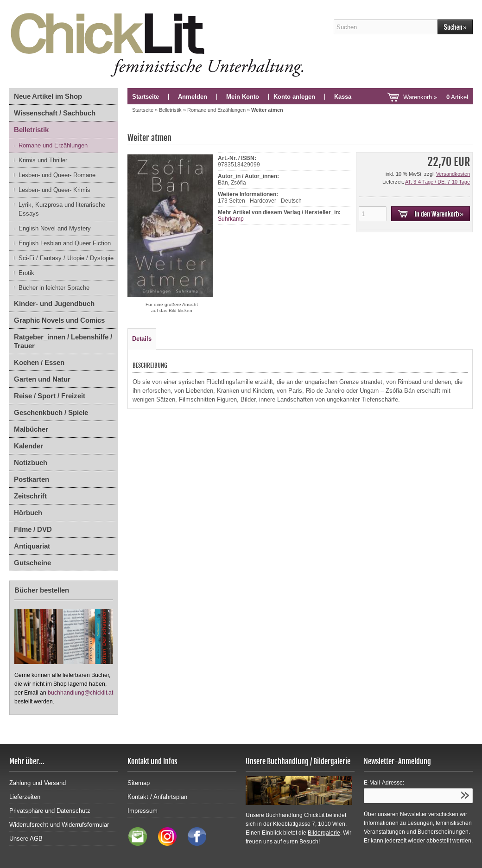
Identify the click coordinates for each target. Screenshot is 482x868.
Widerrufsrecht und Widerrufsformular (59, 824)
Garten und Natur (42, 379)
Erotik (26, 272)
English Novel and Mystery (55, 228)
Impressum (142, 810)
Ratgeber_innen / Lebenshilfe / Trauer (63, 341)
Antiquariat (32, 546)
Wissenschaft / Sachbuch (54, 113)
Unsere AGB (26, 838)
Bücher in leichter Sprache (54, 287)
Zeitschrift (30, 496)
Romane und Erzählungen (53, 145)
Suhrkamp (231, 219)
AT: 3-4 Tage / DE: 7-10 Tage (437, 182)
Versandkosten (453, 174)
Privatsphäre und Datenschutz (49, 810)
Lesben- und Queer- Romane (57, 175)
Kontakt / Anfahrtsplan (157, 796)
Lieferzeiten (24, 796)
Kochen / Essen (39, 362)
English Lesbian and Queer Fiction (65, 243)
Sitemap (138, 782)
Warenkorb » (435, 97)
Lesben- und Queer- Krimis (54, 189)
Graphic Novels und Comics (59, 320)
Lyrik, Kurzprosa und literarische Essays (62, 209)
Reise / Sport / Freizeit (49, 396)
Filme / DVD (33, 529)
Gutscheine (32, 563)
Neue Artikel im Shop (48, 96)
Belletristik (31, 130)
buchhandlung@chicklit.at (80, 692)
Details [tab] (142, 338)
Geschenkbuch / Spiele (51, 412)
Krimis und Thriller (43, 160)
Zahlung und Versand (37, 782)
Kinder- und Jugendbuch (54, 303)
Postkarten (31, 479)
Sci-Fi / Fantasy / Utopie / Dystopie (66, 258)
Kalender (28, 446)
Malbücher (31, 429)
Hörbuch (28, 513)
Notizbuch (30, 462)
